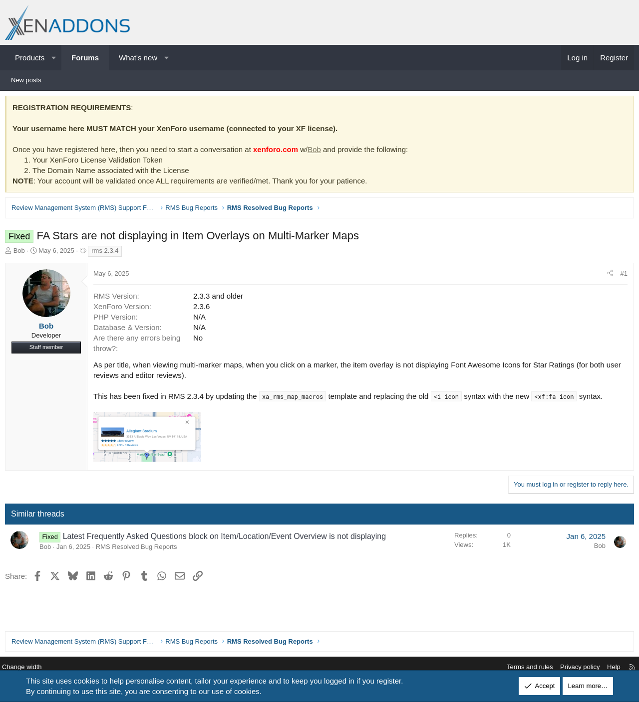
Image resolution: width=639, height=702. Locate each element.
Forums (85, 57)
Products (29, 57)
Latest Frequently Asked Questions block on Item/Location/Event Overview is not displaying (226, 538)
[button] (53, 57)
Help (606, 667)
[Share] (608, 276)
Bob (316, 152)
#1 (621, 276)
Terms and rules (522, 667)
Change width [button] (29, 667)
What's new (138, 57)
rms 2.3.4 (107, 253)
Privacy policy (572, 667)
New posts (26, 80)
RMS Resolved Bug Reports (139, 549)
